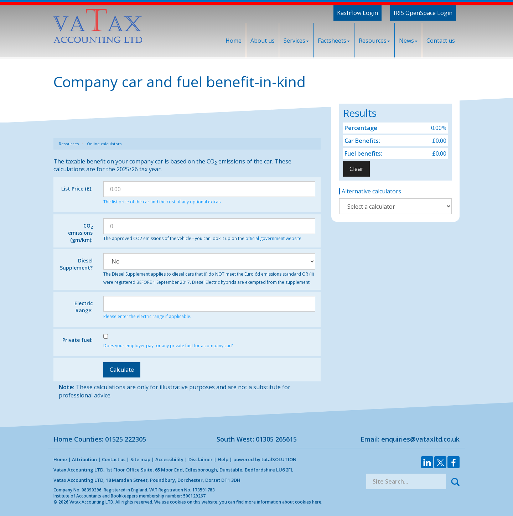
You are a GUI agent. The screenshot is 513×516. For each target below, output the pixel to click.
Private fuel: (77, 340)
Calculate (122, 370)
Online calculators (104, 143)
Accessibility (169, 459)
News (408, 41)
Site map (140, 459)
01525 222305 (125, 439)
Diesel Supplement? (76, 264)
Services (296, 41)
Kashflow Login (357, 13)
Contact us (440, 41)
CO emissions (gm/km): (80, 232)
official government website (273, 238)
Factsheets (334, 41)
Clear (356, 169)
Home (234, 41)
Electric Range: (83, 307)
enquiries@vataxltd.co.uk (420, 439)
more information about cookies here (283, 502)
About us (262, 41)
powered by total (264, 459)
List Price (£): (77, 188)
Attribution (84, 459)
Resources (374, 41)
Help (223, 459)
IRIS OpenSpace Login (423, 13)
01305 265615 (276, 439)
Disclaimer (200, 459)
